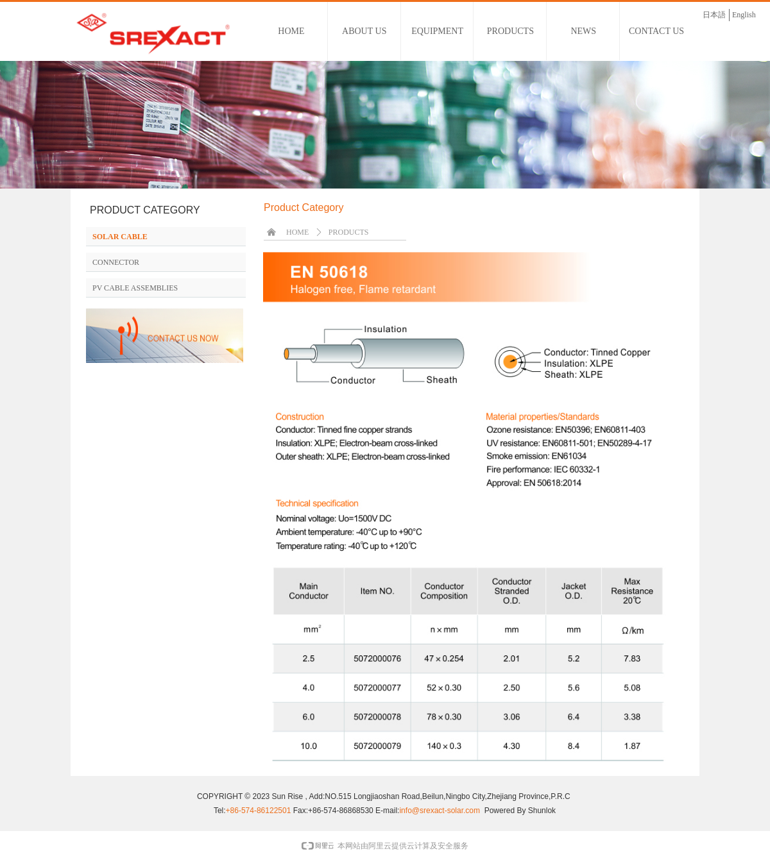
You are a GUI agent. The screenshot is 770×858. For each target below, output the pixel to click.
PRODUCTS (349, 232)
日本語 (714, 14)
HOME (297, 232)
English (744, 14)
